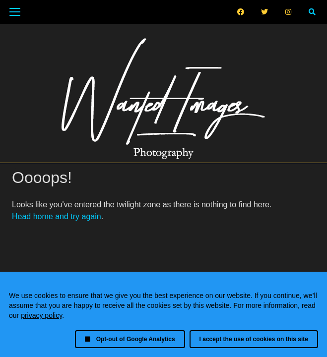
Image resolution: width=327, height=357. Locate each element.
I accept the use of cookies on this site (253, 339)
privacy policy (41, 315)
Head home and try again (56, 216)
